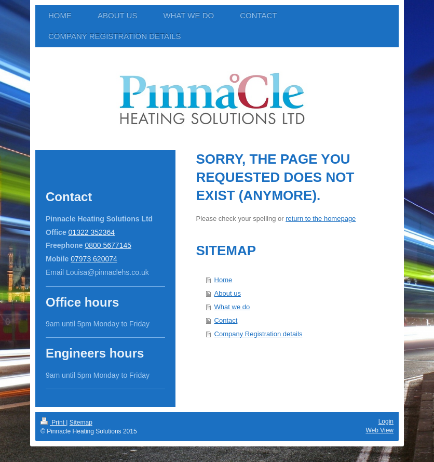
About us (227, 293)
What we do (232, 307)
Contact (226, 320)
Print (53, 422)
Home (223, 280)
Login (386, 421)
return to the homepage (321, 218)
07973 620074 (94, 259)
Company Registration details (258, 334)
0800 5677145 (108, 245)
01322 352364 (92, 232)
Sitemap (81, 422)
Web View (379, 430)
